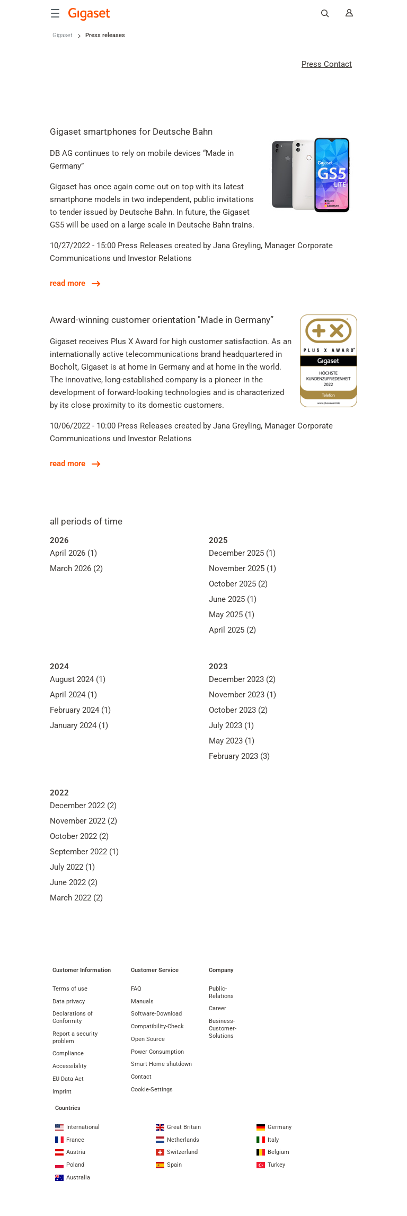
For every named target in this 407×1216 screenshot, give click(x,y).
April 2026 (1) (73, 553)
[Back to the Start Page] (89, 14)
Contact (141, 1076)
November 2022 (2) (83, 821)
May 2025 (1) (231, 614)
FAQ (136, 988)
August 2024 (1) (77, 679)
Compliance (68, 1053)
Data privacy (68, 1001)
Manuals (142, 1001)
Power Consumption (157, 1051)
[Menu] (55, 13)
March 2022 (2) (76, 898)
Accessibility (69, 1066)
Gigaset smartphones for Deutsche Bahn (131, 131)
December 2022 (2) (83, 805)
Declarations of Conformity (72, 1017)
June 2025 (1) (232, 599)
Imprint (62, 1091)
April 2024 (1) (73, 694)
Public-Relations (221, 992)
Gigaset (62, 35)
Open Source (148, 1039)
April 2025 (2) (232, 630)
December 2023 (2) (242, 679)
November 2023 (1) (242, 694)
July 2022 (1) (72, 867)
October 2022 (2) (79, 836)
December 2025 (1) (242, 553)
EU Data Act (68, 1078)
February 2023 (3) (239, 756)
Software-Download (156, 1013)
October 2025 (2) (238, 584)
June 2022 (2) (74, 882)
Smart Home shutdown (161, 1064)
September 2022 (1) (84, 851)
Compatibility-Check (157, 1026)
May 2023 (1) (231, 741)
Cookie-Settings (152, 1089)
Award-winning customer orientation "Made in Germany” (161, 319)
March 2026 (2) (76, 568)
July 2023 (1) (231, 725)
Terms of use (69, 988)
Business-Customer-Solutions (222, 1028)
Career (217, 1008)
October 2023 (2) (238, 710)
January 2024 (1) (79, 725)
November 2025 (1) (242, 568)
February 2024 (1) (80, 710)
